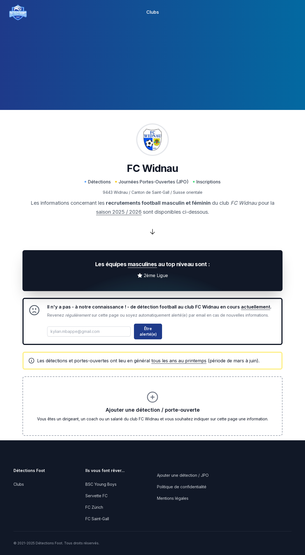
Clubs (152, 12)
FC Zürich (94, 507)
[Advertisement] (152, 70)
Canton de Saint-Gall (150, 192)
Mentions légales (172, 498)
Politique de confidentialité (181, 486)
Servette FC (96, 495)
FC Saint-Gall (97, 518)
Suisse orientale (187, 192)
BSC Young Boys (101, 484)
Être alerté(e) (148, 331)
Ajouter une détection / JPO (183, 475)
